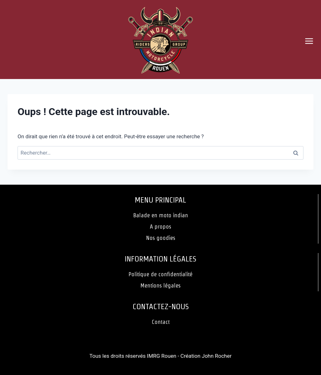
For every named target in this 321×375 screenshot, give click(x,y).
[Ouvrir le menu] (311, 40)
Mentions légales (160, 285)
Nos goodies (160, 238)
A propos (160, 227)
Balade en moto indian (160, 215)
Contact (161, 322)
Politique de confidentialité (160, 274)
